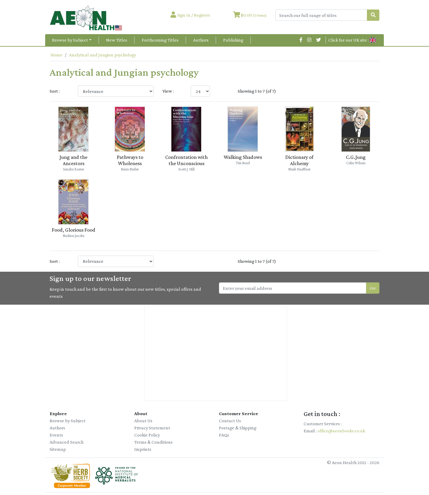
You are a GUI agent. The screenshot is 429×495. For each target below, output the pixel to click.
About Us (143, 420)
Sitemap (58, 449)
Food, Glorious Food (73, 230)
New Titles (116, 39)
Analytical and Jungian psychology (102, 54)
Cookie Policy (147, 434)
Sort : (55, 91)
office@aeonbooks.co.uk (341, 430)
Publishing (233, 39)
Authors (201, 39)
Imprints (142, 449)
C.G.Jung (356, 157)
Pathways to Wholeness (130, 160)
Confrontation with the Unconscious (186, 160)
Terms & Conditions (153, 442)
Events (56, 434)
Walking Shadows (243, 157)
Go (373, 287)
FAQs (224, 434)
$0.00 (249, 15)
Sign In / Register (190, 15)
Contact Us (230, 420)
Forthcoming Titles (160, 39)
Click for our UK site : (352, 39)
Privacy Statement (152, 427)
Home (56, 54)
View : (168, 91)
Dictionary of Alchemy (299, 160)
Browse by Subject (70, 39)
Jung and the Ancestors (73, 160)
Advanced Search (66, 442)
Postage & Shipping (237, 427)
